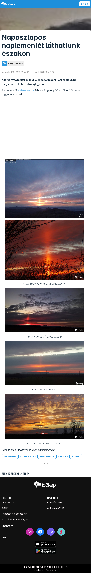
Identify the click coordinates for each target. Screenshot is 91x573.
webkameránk (26, 90)
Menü (84, 4)
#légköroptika (28, 456)
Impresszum (8, 502)
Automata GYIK (55, 508)
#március (63, 456)
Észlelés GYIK (54, 502)
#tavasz (76, 456)
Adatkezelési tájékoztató (15, 513)
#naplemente (47, 456)
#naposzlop (10, 456)
